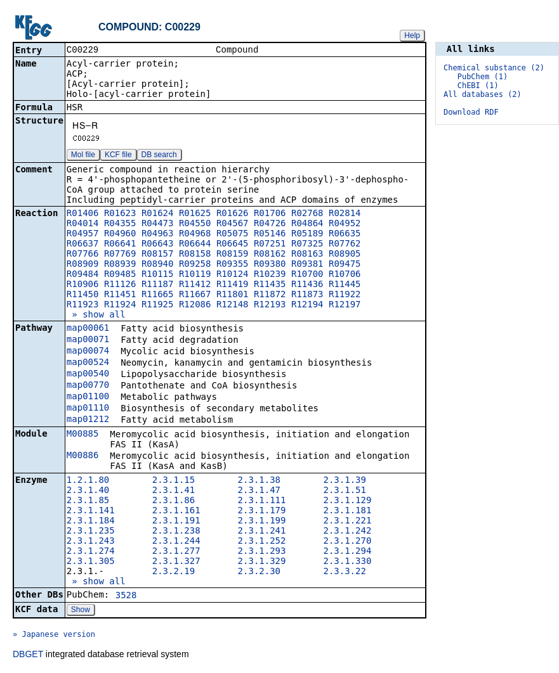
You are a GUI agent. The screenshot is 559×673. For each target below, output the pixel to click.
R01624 (157, 214)
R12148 (232, 305)
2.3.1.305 (91, 562)
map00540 (88, 374)
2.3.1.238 (176, 532)
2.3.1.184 (91, 521)
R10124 (232, 275)
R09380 (270, 265)
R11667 (195, 295)
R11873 (307, 295)
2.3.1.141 (91, 511)
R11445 (345, 285)
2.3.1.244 (176, 542)
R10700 (307, 275)
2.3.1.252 (262, 542)
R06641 (120, 245)
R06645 (232, 245)
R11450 (83, 295)
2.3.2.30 (259, 572)
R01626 (232, 214)
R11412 (195, 285)
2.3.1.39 (344, 481)
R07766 (83, 255)
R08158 (195, 255)
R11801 (232, 295)
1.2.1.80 (88, 481)
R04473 (157, 224)
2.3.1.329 (262, 562)
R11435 (270, 285)
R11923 (83, 305)
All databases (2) (483, 94)
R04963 (157, 234)
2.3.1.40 (88, 491)
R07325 (307, 245)
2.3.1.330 (347, 562)
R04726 (270, 224)
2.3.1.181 (347, 511)
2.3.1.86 (173, 501)
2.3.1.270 (347, 542)
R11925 (157, 305)
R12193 (270, 305)
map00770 (88, 386)
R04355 (120, 224)
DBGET (28, 655)
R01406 (83, 214)
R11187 (157, 285)
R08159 (232, 255)
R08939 (120, 265)
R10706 (345, 275)
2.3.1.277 (176, 552)
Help (412, 35)
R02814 (345, 214)
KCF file (118, 155)
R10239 (270, 275)
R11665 (157, 295)
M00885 (83, 435)
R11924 (120, 305)
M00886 (83, 456)
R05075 (232, 234)
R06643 (157, 245)
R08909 (83, 265)
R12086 (195, 305)
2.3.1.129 (347, 501)
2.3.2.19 (173, 572)
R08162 (270, 255)
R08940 (157, 265)
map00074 (88, 352)
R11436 (307, 285)
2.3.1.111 (262, 501)
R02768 (307, 214)
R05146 (270, 234)
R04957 (83, 234)
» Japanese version (54, 635)
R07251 (270, 245)
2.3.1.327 (176, 562)
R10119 (195, 275)
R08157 (157, 255)
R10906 (83, 285)
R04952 (345, 224)
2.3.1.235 (91, 532)
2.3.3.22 (344, 572)
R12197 (345, 305)
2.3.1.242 (347, 532)
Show (80, 610)
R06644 (195, 245)
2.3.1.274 (91, 552)
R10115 (157, 275)
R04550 (195, 224)
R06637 (83, 245)
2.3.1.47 (259, 491)
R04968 (195, 234)
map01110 (88, 409)
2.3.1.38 (259, 481)
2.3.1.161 (176, 511)
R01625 (195, 214)
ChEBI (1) (478, 85)
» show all (96, 316)
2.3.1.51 (344, 491)
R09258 (195, 265)
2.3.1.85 (88, 501)
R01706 (270, 214)
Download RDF (471, 112)
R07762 (345, 245)
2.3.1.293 (262, 552)
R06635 (345, 234)
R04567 (232, 224)
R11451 (120, 295)
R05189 (307, 234)
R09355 (232, 265)
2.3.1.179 (262, 511)
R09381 (307, 265)
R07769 (120, 255)
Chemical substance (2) (494, 67)
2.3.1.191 (176, 521)
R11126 (120, 285)
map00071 (88, 340)
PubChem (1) (482, 76)
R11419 (232, 285)
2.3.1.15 (173, 481)
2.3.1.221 (347, 521)
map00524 (88, 363)
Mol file (83, 155)
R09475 (345, 265)
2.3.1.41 (173, 491)
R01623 (120, 214)
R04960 (120, 234)
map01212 (88, 420)
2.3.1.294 (347, 552)
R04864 (307, 224)
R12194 (307, 305)
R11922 (345, 295)
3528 (126, 596)
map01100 (88, 397)
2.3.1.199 (262, 521)
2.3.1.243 (91, 542)
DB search (159, 155)
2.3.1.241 (262, 532)
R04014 (83, 224)
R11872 (270, 295)
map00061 (88, 329)
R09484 (83, 275)
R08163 (307, 255)
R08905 (345, 255)
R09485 (120, 275)
